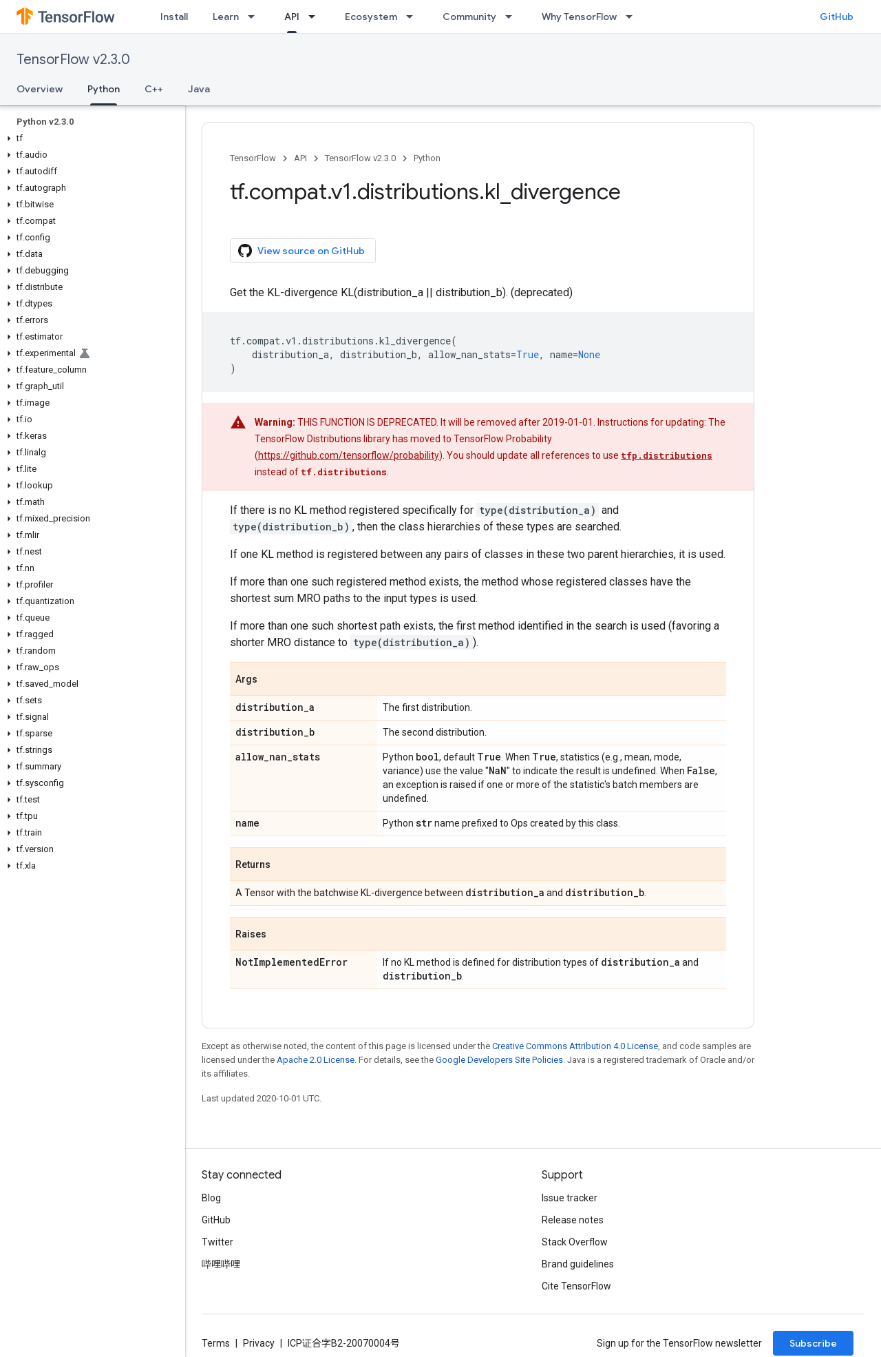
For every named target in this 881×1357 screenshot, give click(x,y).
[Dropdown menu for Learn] (255, 16)
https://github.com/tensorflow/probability (348, 455)
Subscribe (813, 1343)
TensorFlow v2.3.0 (73, 59)
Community (469, 16)
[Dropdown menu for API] (315, 16)
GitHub (836, 16)
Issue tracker (569, 1197)
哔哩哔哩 (221, 1264)
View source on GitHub (301, 251)
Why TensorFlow (579, 16)
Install (174, 16)
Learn (226, 16)
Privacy (259, 1343)
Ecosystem (371, 16)
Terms (216, 1343)
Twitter (217, 1241)
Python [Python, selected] (103, 89)
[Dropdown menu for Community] (512, 16)
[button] (90, 138)
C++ (154, 89)
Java (199, 89)
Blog (211, 1197)
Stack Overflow (575, 1241)
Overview (40, 89)
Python (427, 158)
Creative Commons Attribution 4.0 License (575, 1046)
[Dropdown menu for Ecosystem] (413, 16)
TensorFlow (253, 158)
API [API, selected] (291, 16)
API (300, 158)
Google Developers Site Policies (499, 1060)
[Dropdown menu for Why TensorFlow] (633, 16)
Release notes (573, 1219)
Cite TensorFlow (576, 1286)
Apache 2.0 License (315, 1060)
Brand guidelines (578, 1264)
